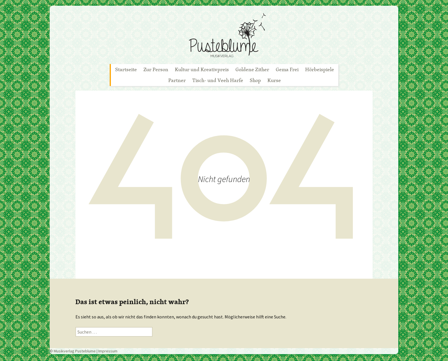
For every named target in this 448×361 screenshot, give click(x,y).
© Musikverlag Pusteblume (73, 351)
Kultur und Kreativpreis (202, 69)
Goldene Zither (252, 69)
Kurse (274, 80)
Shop (255, 80)
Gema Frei (287, 69)
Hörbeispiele (319, 69)
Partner (177, 80)
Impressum (107, 351)
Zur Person (155, 69)
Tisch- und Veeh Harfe (217, 80)
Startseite (126, 69)
